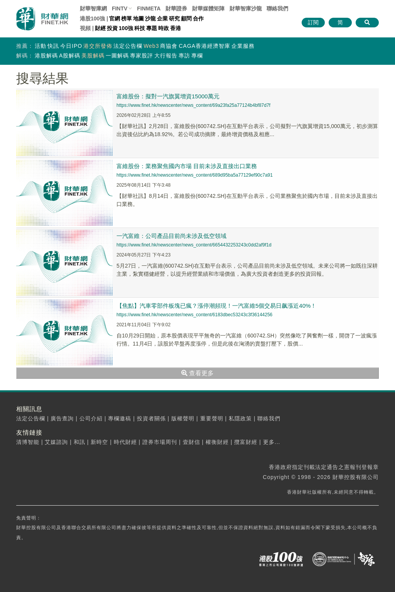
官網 (114, 18)
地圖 (138, 18)
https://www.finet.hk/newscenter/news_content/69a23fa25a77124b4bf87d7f (193, 105)
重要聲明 (211, 418)
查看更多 (197, 373)
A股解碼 (69, 55)
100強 (126, 28)
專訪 (184, 55)
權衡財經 (217, 442)
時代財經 (125, 442)
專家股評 (141, 55)
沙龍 (150, 18)
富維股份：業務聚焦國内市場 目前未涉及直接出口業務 (186, 166)
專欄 (197, 55)
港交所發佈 (97, 46)
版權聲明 (182, 418)
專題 (151, 28)
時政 (163, 28)
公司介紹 (91, 418)
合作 (198, 18)
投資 (112, 28)
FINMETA (148, 8)
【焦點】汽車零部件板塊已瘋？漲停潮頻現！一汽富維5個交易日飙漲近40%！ (216, 305)
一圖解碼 (117, 55)
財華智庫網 (93, 8)
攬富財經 (245, 442)
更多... (271, 442)
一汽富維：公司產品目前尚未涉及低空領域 (171, 236)
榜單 (126, 18)
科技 (139, 28)
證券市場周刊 (159, 442)
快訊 (53, 46)
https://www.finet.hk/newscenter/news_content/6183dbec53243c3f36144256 (194, 314)
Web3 (151, 46)
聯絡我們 (277, 8)
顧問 (186, 18)
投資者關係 (151, 418)
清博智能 (27, 442)
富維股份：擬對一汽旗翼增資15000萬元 (167, 96)
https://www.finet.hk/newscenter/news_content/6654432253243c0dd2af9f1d (194, 245)
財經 (100, 28)
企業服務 (243, 46)
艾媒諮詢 (56, 442)
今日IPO (71, 46)
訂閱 (313, 22)
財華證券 (176, 8)
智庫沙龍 (246, 8)
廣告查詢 (62, 418)
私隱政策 (240, 418)
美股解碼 (93, 55)
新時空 (99, 442)
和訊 (79, 442)
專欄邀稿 (119, 418)
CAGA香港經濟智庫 (204, 46)
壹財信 (191, 442)
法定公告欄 (127, 46)
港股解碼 (46, 55)
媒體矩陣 (208, 8)
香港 (175, 28)
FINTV (119, 8)
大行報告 (165, 55)
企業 (162, 18)
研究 (174, 18)
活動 (40, 46)
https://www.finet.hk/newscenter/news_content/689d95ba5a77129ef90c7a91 (194, 175)
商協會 (168, 46)
